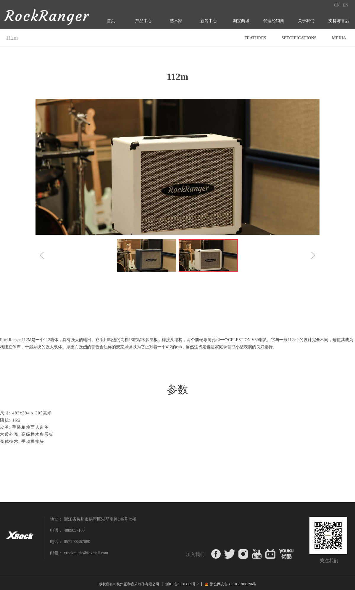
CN (337, 5)
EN (345, 5)
